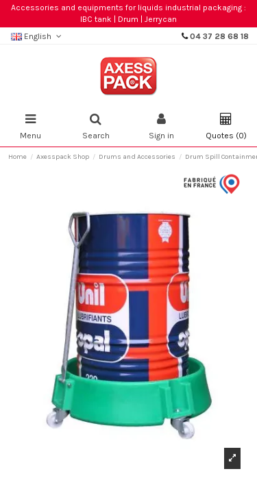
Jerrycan (161, 19)
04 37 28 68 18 (219, 36)
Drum (128, 19)
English (37, 36)
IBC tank (96, 19)
